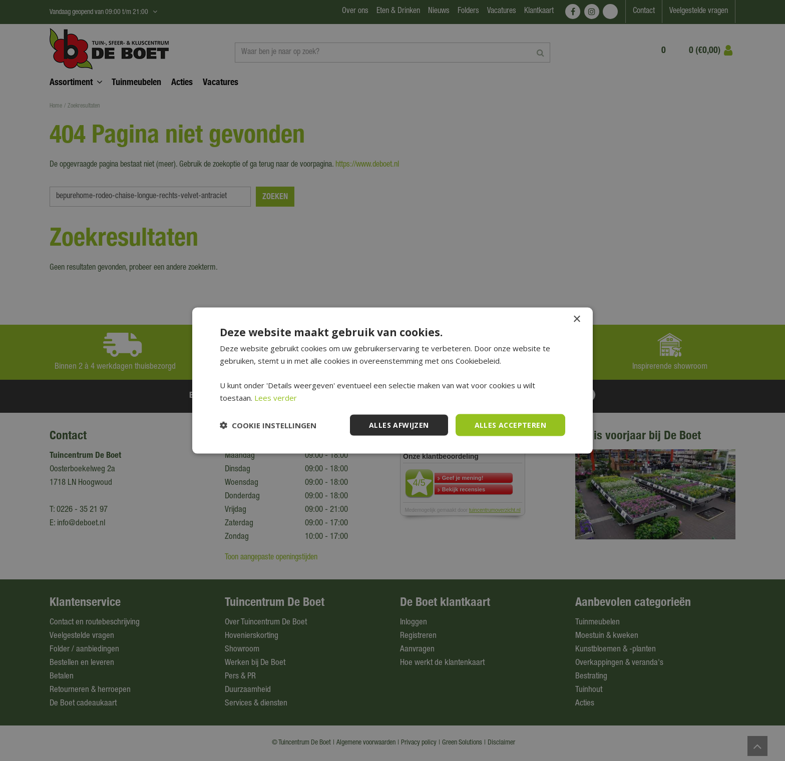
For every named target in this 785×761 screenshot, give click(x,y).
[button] (268, 425)
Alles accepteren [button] (510, 424)
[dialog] (392, 380)
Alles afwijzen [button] (399, 424)
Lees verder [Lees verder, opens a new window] (275, 397)
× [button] (576, 319)
